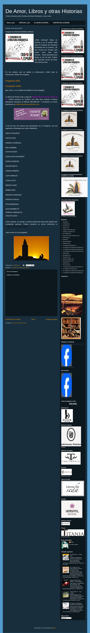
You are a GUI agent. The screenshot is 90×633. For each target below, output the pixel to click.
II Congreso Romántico (68, 245)
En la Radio (66, 233)
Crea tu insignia (64, 397)
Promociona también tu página (67, 367)
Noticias (65, 253)
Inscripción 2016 (13, 86)
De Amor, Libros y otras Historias (43, 11)
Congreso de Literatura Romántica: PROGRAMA (76, 604)
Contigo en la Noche (68, 231)
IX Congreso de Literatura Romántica (72, 251)
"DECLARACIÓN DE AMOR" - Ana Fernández (76, 581)
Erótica (64, 239)
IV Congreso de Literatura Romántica (72, 249)
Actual (64, 222)
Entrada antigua (51, 319)
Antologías (65, 224)
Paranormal (66, 257)
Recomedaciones (67, 261)
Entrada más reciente (13, 319)
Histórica (65, 243)
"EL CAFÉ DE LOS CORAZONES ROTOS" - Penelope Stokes (76, 569)
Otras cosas (11, 22)
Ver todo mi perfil (73, 544)
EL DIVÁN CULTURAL (41, 22)
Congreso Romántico (68, 229)
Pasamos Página (67, 259)
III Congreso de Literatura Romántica (72, 247)
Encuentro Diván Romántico (70, 235)
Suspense (65, 263)
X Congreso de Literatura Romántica (72, 272)
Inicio (33, 319)
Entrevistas (65, 237)
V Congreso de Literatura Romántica (20, 267)
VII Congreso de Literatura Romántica (72, 270)
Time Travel (66, 265)
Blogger (54, 628)
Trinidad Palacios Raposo (66, 372)
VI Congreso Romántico (69, 268)
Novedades (65, 255)
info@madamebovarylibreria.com (27, 104)
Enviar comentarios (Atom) (19, 323)
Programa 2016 (12, 81)
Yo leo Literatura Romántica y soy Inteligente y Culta (72, 344)
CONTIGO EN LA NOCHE (61, 22)
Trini (72, 542)
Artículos (65, 226)
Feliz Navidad (66, 241)
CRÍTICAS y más (24, 22)
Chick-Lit (65, 227)
